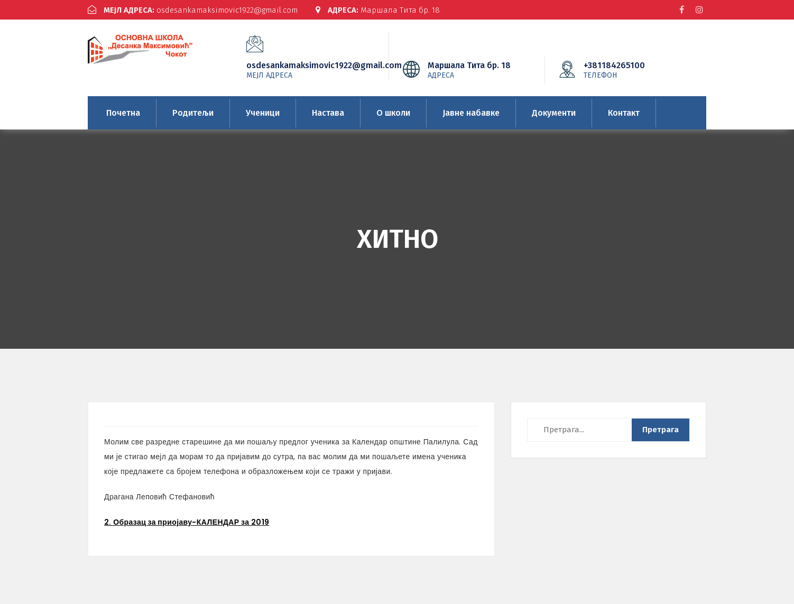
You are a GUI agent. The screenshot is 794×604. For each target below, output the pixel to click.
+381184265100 (630, 69)
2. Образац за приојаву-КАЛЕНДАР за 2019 (186, 522)
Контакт (624, 113)
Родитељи (193, 113)
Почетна (123, 113)
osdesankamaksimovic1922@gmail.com (193, 10)
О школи (393, 113)
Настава (328, 113)
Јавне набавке (471, 113)
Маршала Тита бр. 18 (378, 10)
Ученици (263, 113)
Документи (554, 113)
